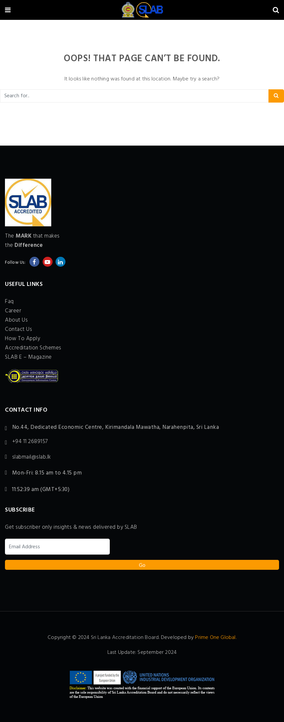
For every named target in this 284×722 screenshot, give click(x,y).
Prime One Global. (215, 637)
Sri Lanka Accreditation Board (125, 637)
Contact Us (18, 329)
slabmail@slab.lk (31, 457)
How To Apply (22, 338)
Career (13, 310)
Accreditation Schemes (33, 347)
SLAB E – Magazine (28, 357)
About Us (16, 320)
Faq (9, 301)
